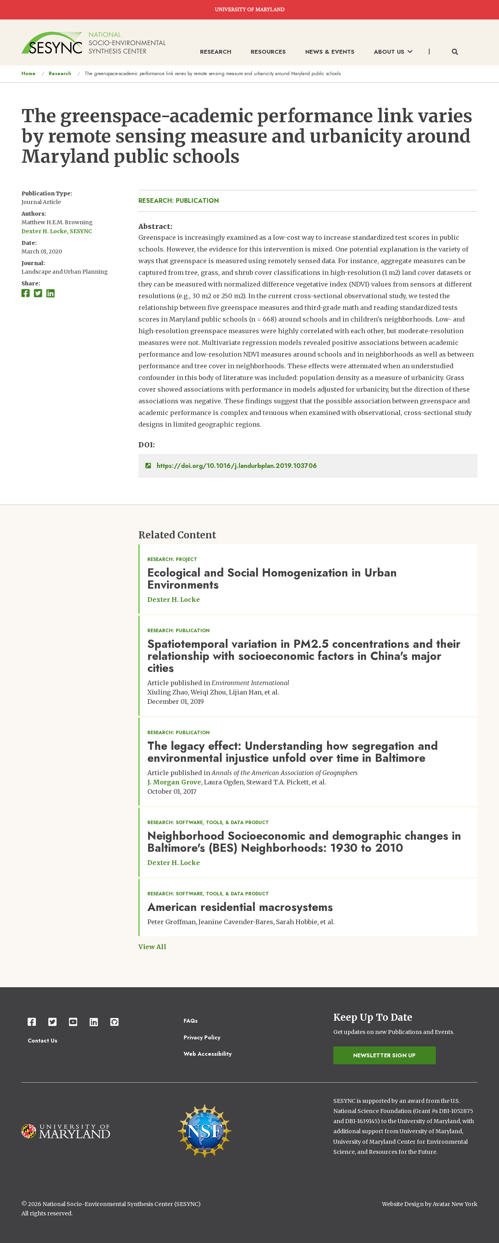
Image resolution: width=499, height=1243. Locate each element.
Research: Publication (178, 200)
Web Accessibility (208, 1054)
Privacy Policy (202, 1037)
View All (152, 947)
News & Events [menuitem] (329, 51)
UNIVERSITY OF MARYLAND (250, 9)
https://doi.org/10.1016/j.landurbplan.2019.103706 (231, 465)
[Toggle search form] (455, 52)
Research (60, 73)
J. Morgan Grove (174, 782)
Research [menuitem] (215, 51)
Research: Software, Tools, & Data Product (208, 822)
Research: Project (172, 559)
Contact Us (42, 1040)
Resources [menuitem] (268, 51)
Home (28, 73)
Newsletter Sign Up (384, 1055)
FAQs (191, 1021)
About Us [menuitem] (393, 51)
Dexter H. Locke (173, 599)
